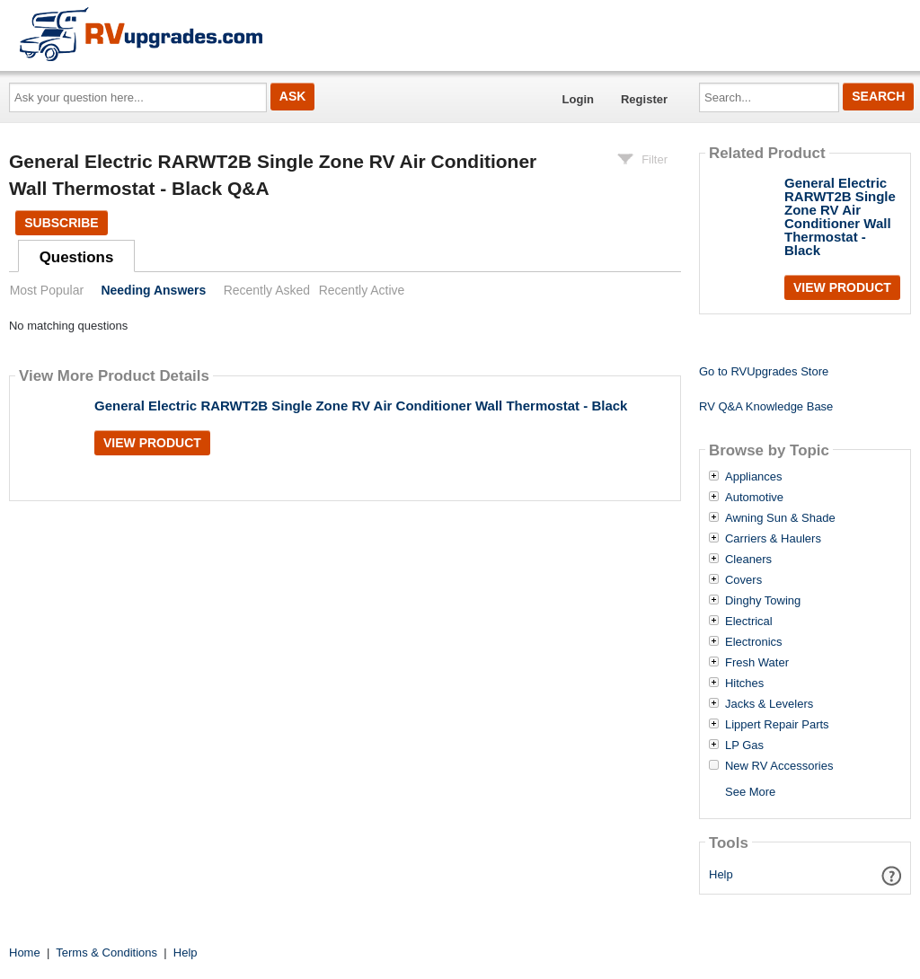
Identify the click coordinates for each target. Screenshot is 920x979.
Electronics (754, 642)
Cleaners (748, 559)
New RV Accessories (779, 766)
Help (721, 874)
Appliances (754, 477)
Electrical (749, 621)
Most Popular (47, 290)
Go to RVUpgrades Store (763, 371)
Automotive (754, 497)
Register (644, 99)
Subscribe (61, 223)
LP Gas (744, 745)
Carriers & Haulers (773, 539)
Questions (77, 257)
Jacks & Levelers (769, 704)
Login (578, 99)
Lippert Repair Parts (777, 725)
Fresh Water (757, 663)
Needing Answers (153, 290)
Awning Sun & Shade (780, 518)
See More (750, 791)
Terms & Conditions (106, 952)
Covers (743, 580)
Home (24, 952)
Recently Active (362, 290)
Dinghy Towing (763, 601)
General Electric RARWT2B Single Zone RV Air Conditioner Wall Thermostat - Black (360, 405)
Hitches (744, 683)
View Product (152, 443)
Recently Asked (267, 290)
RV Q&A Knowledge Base (766, 406)
